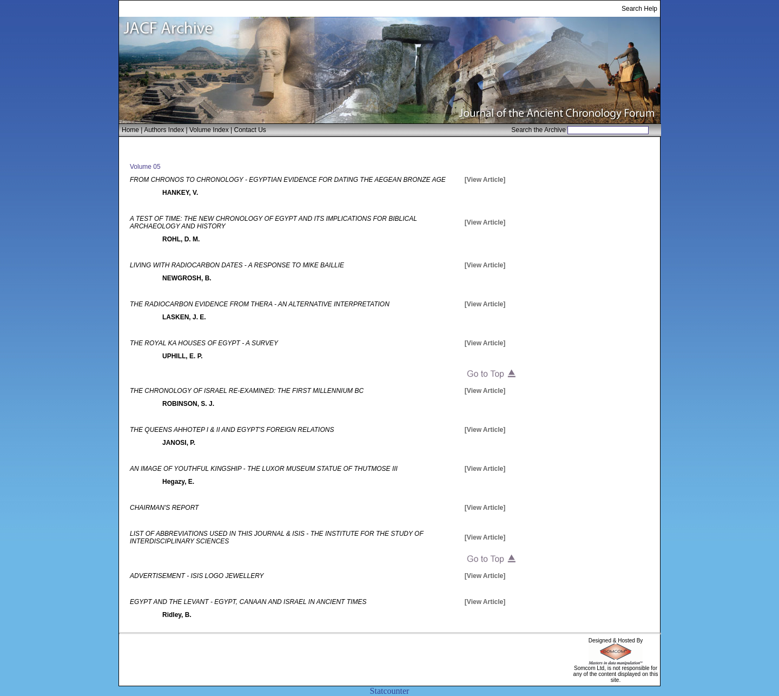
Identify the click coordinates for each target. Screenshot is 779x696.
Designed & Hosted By (616, 641)
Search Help (639, 8)
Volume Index (209, 130)
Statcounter (390, 690)
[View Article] (485, 179)
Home (130, 130)
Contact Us (250, 130)
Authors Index (164, 130)
